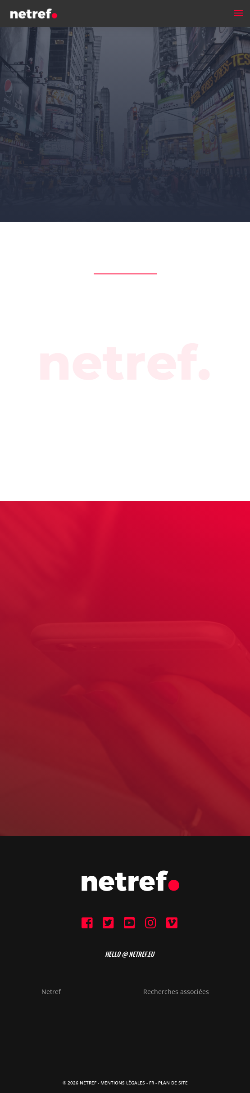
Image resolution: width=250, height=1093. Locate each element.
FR (151, 1083)
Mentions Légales (122, 1083)
